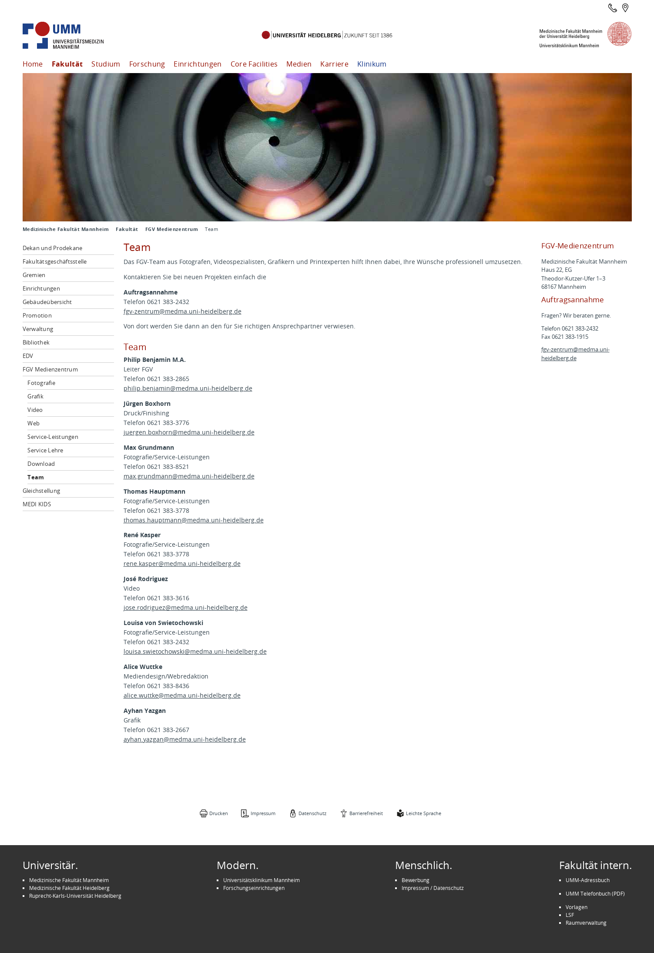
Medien (299, 64)
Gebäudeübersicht (47, 302)
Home (33, 64)
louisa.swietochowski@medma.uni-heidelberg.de (195, 651)
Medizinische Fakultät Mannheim (66, 229)
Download (41, 464)
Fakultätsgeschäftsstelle (55, 261)
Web (33, 423)
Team (35, 477)
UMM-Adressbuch (588, 879)
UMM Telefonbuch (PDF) (595, 893)
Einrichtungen (197, 64)
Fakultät (67, 64)
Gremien (34, 275)
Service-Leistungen (52, 437)
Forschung (147, 64)
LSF (570, 914)
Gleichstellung (41, 491)
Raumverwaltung (586, 922)
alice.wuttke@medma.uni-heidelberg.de (182, 695)
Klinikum (372, 64)
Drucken (218, 813)
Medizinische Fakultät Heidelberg (69, 887)
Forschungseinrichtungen (254, 887)
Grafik (35, 396)
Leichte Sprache (423, 813)
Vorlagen (576, 906)
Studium (105, 64)
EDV (28, 356)
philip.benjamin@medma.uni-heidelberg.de (188, 388)
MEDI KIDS (37, 504)
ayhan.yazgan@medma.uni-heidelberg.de (185, 739)
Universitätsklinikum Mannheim (261, 879)
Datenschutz (312, 813)
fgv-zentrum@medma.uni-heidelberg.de (182, 311)
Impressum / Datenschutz (433, 887)
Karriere (334, 64)
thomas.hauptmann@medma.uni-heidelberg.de (194, 520)
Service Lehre (45, 450)
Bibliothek (36, 342)
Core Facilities (254, 64)
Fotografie (41, 383)
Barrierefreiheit (366, 813)
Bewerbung (415, 879)
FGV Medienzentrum (171, 229)
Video (35, 410)
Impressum (263, 813)
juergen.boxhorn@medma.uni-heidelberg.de (189, 432)
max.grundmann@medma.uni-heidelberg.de (189, 476)
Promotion (37, 315)
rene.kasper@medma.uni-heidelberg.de (182, 563)
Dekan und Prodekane (53, 248)
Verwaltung (38, 329)
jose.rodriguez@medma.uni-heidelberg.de (186, 607)
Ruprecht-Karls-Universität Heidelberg (75, 895)
